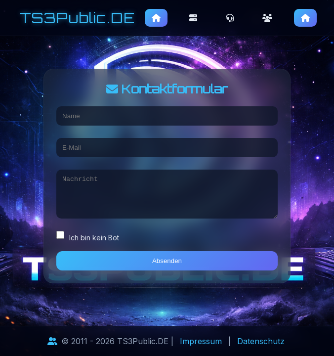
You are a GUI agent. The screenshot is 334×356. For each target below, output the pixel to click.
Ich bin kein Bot (87, 240)
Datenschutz (261, 341)
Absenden (167, 264)
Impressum (201, 341)
